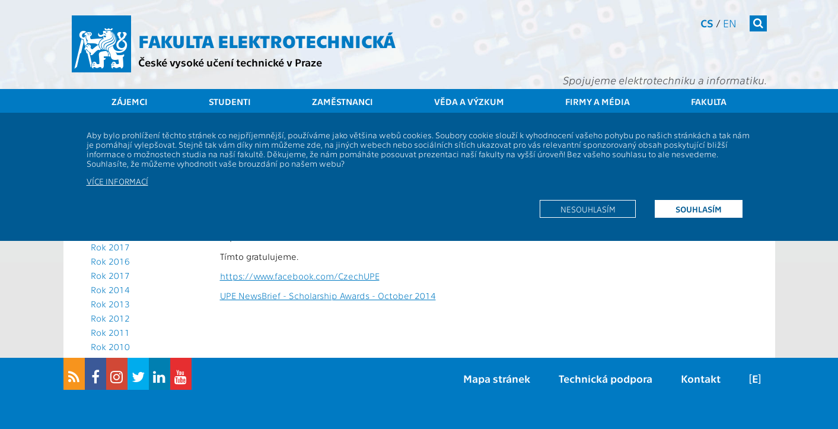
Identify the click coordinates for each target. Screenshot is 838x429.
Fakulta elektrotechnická (267, 40)
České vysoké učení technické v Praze (230, 62)
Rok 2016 (110, 261)
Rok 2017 (110, 246)
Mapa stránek (496, 378)
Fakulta (709, 101)
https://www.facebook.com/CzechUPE (300, 276)
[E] (755, 378)
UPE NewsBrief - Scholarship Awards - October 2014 (328, 295)
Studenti (230, 101)
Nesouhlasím (588, 209)
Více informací (117, 181)
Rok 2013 (110, 303)
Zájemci (129, 101)
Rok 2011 (110, 332)
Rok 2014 (110, 289)
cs (706, 23)
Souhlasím (699, 209)
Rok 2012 (110, 318)
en (730, 23)
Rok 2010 (110, 346)
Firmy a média (597, 101)
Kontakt (701, 378)
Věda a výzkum (469, 101)
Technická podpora (605, 378)
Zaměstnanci (342, 101)
